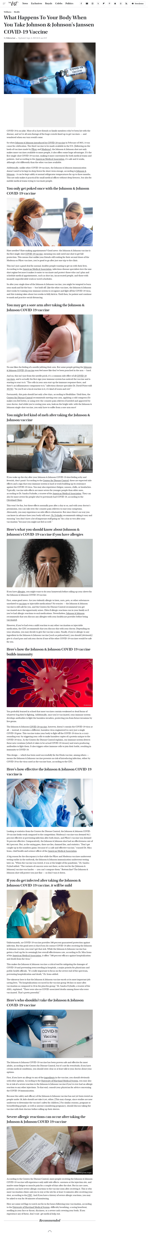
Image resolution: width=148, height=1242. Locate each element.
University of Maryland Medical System (59, 1081)
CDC (29, 1195)
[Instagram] (92, 3)
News (25, 3)
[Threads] (121, 3)
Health (17, 12)
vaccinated (12, 620)
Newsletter (138, 3)
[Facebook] (81, 3)
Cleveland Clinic (14, 500)
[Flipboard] (104, 3)
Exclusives (36, 3)
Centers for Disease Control (19, 397)
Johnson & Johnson (75, 613)
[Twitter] (98, 3)
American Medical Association (50, 159)
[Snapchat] (115, 3)
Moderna (45, 149)
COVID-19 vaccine (34, 254)
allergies (21, 591)
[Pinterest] (109, 3)
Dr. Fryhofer (57, 515)
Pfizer (34, 149)
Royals (48, 3)
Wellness (7, 12)
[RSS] (126, 3)
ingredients (49, 1077)
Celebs (58, 3)
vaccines (23, 603)
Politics (69, 3)
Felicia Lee (10, 38)
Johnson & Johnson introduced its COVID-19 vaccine (40, 143)
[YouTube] (87, 3)
